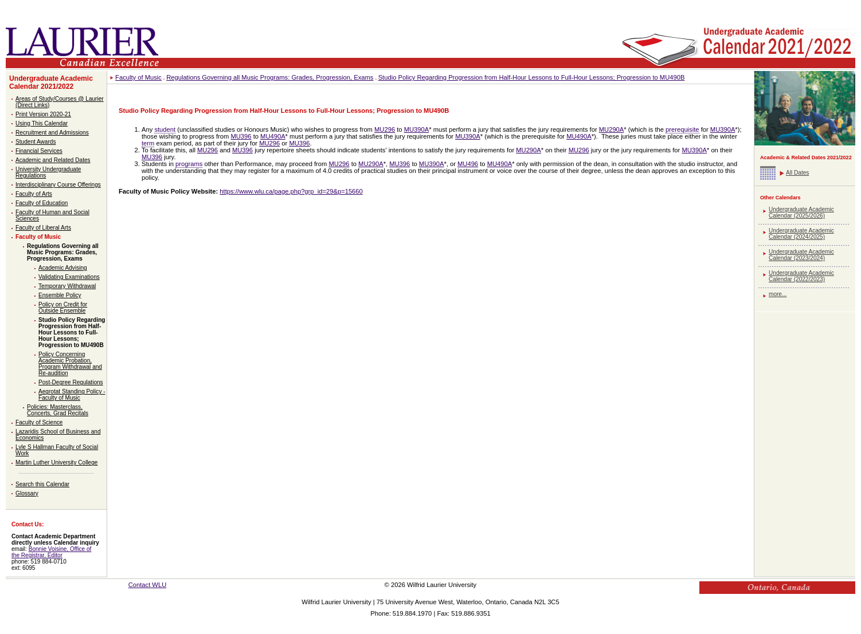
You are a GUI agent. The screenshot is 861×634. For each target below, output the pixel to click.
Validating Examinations (69, 277)
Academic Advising (62, 268)
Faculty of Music (38, 237)
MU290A (611, 129)
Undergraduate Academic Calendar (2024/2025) (801, 233)
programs (188, 163)
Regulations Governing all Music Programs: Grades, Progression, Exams (63, 252)
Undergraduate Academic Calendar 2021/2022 (51, 82)
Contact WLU (147, 584)
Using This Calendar (41, 123)
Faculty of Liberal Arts (43, 228)
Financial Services (38, 151)
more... (777, 294)
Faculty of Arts (33, 194)
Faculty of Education (41, 203)
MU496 (467, 163)
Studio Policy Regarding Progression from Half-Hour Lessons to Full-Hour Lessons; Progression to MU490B (71, 332)
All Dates (797, 173)
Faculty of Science (38, 422)
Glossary (26, 493)
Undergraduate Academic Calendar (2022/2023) (801, 276)
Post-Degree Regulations (70, 382)
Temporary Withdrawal (67, 286)
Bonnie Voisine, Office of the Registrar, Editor (51, 552)
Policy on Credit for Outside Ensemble (62, 307)
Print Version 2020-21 (43, 114)
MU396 (240, 136)
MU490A (272, 136)
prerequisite (682, 129)
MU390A (416, 129)
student (164, 129)
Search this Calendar (42, 484)
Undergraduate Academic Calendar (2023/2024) (801, 255)
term (148, 143)
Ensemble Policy (59, 295)
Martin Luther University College (56, 462)
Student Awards (35, 142)
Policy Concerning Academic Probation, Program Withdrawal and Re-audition (70, 363)
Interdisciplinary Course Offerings (58, 185)
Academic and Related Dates (53, 160)
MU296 (384, 129)
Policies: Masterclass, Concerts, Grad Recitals (57, 410)
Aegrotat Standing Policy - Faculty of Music (71, 394)
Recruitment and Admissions (52, 132)
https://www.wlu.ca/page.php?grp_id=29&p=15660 (291, 191)
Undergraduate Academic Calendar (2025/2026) (801, 212)
